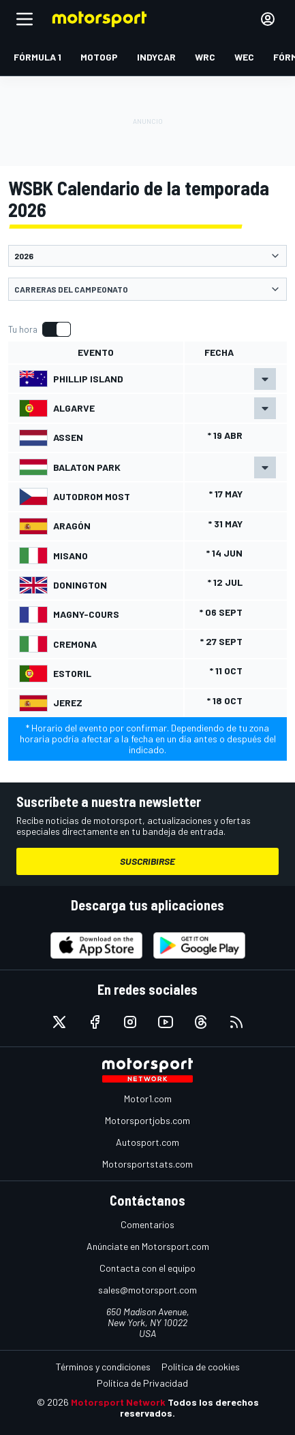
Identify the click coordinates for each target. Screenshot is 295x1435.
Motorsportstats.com (147, 1164)
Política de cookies (200, 1366)
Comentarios (147, 1224)
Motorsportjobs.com (147, 1120)
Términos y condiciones (103, 1366)
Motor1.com (148, 1098)
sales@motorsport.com (147, 1290)
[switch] (39, 329)
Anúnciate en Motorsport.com (148, 1246)
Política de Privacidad (142, 1383)
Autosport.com (147, 1142)
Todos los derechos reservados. (189, 1407)
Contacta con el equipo (147, 1268)
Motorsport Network (118, 1402)
